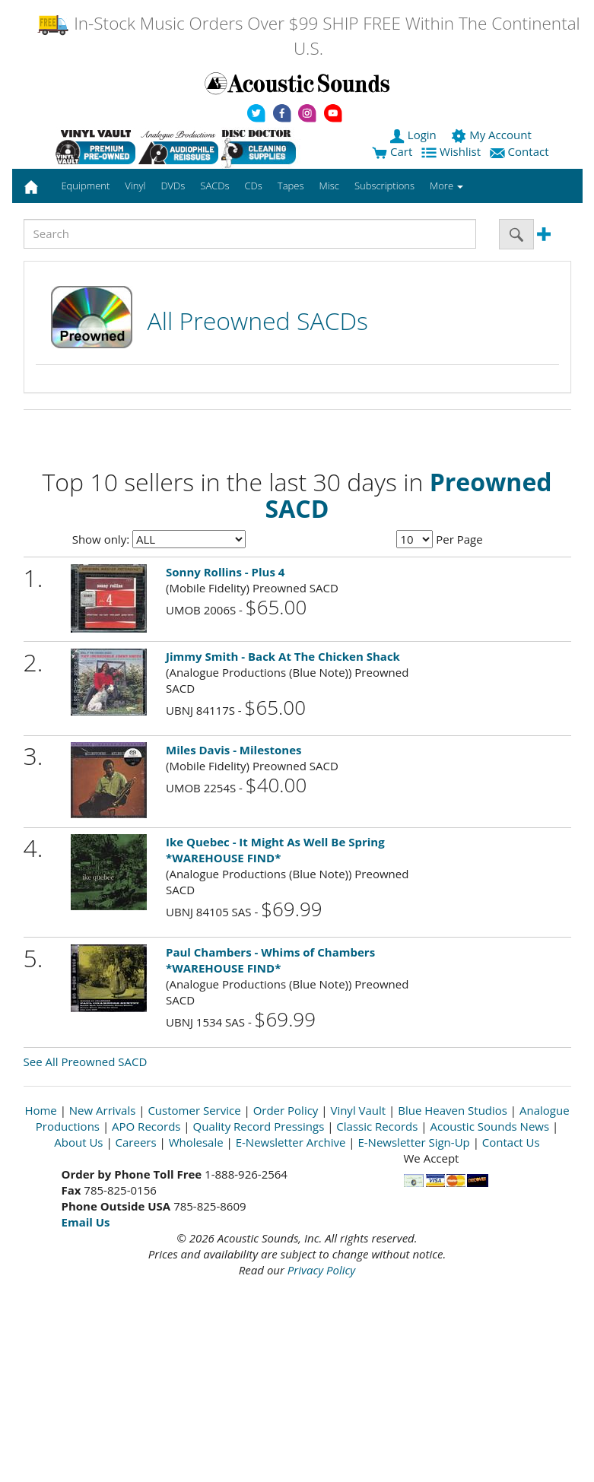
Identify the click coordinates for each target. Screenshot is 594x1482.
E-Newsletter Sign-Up (413, 1142)
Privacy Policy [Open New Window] (321, 1269)
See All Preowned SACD (86, 1061)
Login (414, 134)
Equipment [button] (85, 185)
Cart (392, 151)
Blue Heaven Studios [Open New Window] (452, 1110)
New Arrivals (102, 1110)
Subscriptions (384, 185)
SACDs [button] (214, 185)
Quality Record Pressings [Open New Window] (259, 1126)
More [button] (446, 185)
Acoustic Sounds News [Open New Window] (489, 1126)
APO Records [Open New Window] (146, 1126)
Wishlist (452, 151)
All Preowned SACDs (258, 320)
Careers (136, 1142)
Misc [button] (328, 185)
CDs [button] (253, 185)
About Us (78, 1142)
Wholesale (196, 1142)
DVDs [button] (172, 185)
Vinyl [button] (135, 185)
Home (40, 1110)
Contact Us (511, 1142)
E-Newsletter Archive (291, 1142)
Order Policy (286, 1110)
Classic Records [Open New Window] (377, 1126)
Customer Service (194, 1110)
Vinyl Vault (358, 1110)
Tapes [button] (291, 185)
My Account (492, 134)
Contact (521, 151)
